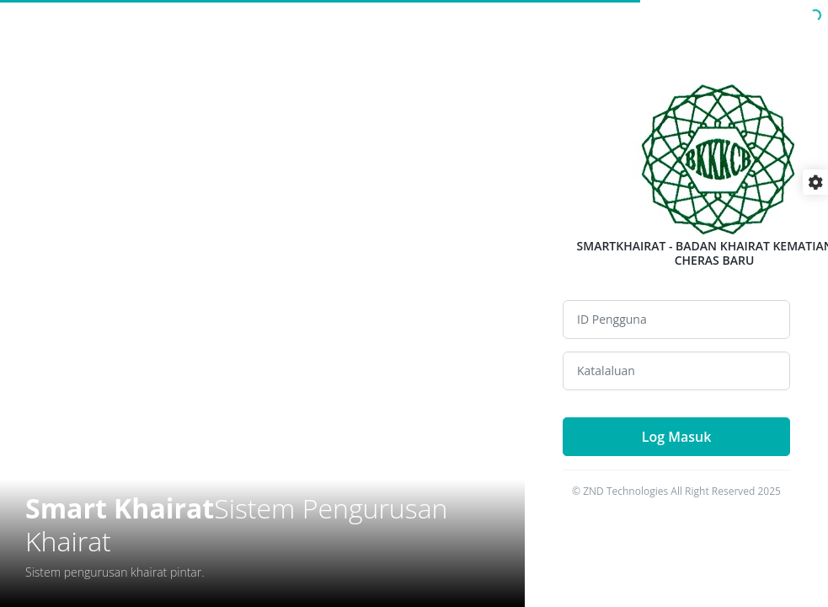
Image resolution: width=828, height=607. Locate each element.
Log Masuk (677, 436)
